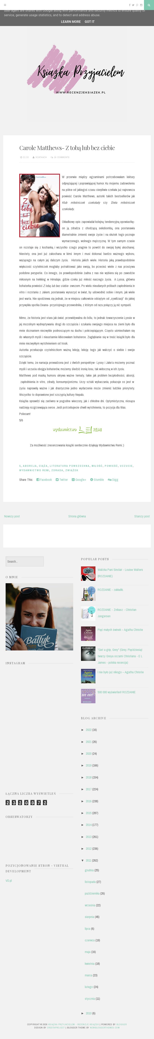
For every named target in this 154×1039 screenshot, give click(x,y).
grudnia (89, 870)
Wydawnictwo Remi (34, 470)
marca (88, 975)
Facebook (44, 479)
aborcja (30, 466)
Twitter (62, 479)
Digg (113, 479)
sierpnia (89, 917)
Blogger (122, 1024)
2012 (88, 848)
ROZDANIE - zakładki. (111, 589)
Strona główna (77, 516)
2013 (88, 837)
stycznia (90, 998)
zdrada (57, 470)
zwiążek (71, 470)
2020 (88, 753)
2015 (88, 813)
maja (87, 952)
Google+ (79, 479)
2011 (88, 860)
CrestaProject (56, 1027)
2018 (88, 777)
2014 (88, 825)
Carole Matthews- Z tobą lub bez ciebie (67, 148)
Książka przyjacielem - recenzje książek (73, 1024)
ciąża (43, 466)
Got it (89, 22)
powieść (111, 466)
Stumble (97, 479)
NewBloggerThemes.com (105, 1027)
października (92, 893)
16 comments (62, 157)
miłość (97, 466)
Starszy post (142, 516)
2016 (88, 801)
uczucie (126, 466)
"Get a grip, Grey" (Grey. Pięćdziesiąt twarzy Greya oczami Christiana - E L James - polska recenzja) (120, 656)
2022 (88, 729)
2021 (88, 741)
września (90, 905)
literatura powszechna (70, 466)
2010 (88, 1013)
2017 (88, 789)
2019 (88, 765)
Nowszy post (12, 516)
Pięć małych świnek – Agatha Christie (120, 629)
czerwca (90, 940)
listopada (90, 882)
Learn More (71, 22)
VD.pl (9, 880)
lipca (87, 928)
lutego (89, 987)
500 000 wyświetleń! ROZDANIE (117, 692)
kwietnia (89, 963)
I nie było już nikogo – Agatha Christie (121, 672)
